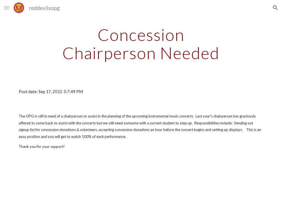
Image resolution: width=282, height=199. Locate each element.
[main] (141, 43)
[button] (6, 7)
